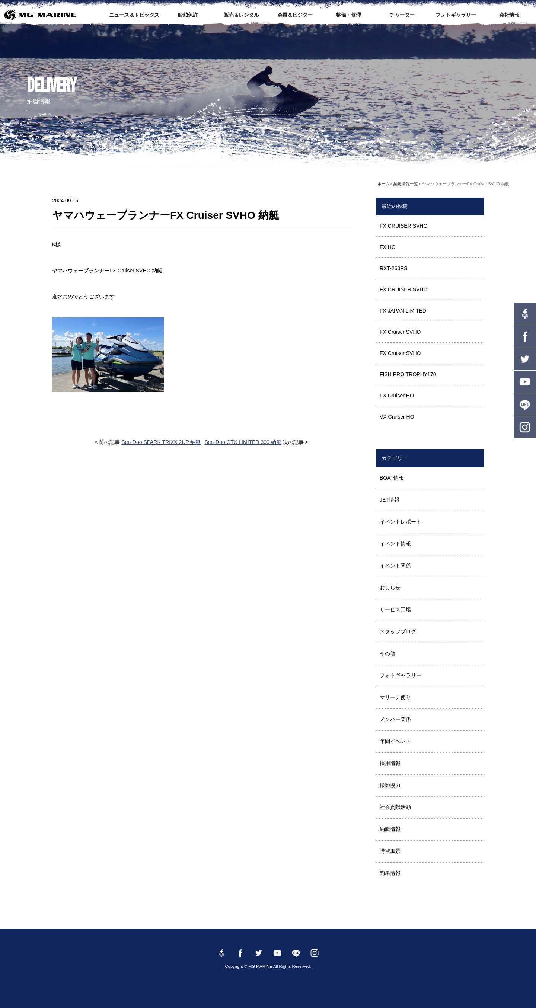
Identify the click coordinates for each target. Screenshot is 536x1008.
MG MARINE (40, 14)
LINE (525, 404)
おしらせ (390, 588)
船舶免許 (188, 15)
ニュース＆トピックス (134, 15)
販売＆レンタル (241, 15)
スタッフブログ (398, 631)
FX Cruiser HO (397, 396)
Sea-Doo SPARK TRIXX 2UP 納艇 (161, 442)
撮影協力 (390, 785)
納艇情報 (390, 829)
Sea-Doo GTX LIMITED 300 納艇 (243, 442)
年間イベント (395, 741)
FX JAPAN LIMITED (403, 311)
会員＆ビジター (295, 15)
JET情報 (389, 500)
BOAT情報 (392, 478)
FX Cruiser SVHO (400, 332)
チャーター (402, 15)
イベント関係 (395, 566)
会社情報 (509, 15)
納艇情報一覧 (405, 184)
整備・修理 (348, 15)
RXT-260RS (394, 268)
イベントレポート (400, 522)
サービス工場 (395, 609)
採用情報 (390, 763)
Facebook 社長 (525, 314)
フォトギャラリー (456, 15)
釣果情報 (390, 873)
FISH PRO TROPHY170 (408, 374)
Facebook (525, 336)
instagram (525, 427)
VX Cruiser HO (397, 417)
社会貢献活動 (395, 807)
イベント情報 (395, 544)
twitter (525, 359)
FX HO (388, 247)
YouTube (525, 382)
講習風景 (390, 851)
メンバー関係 (395, 719)
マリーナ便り (395, 697)
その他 (387, 653)
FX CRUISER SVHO (403, 226)
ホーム (383, 184)
